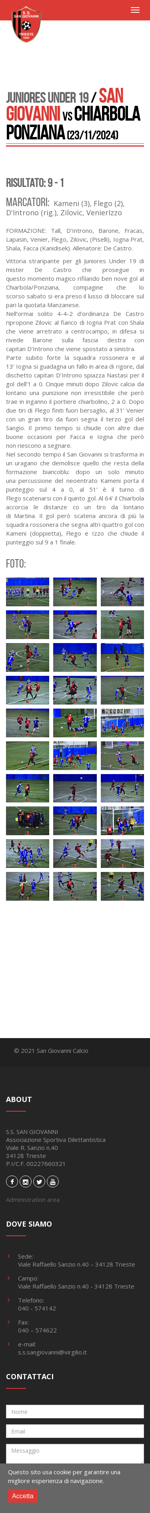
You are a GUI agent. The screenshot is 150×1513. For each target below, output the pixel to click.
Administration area (33, 1199)
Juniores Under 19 (47, 97)
